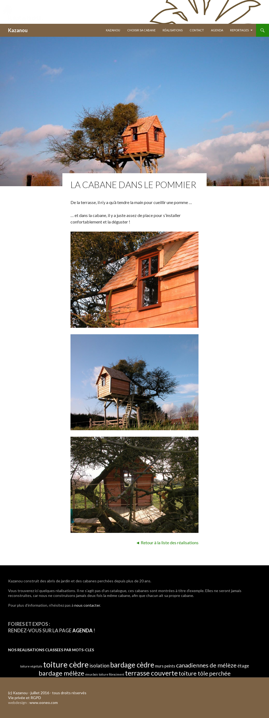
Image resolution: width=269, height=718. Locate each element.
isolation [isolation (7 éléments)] (99, 665)
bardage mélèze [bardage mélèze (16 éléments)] (61, 673)
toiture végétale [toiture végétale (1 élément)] (31, 666)
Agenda (217, 30)
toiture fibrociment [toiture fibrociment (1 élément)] (111, 674)
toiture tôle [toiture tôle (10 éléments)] (193, 673)
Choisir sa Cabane (141, 30)
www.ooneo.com (43, 702)
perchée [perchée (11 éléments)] (220, 673)
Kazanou (18, 30)
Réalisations (173, 30)
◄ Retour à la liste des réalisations (167, 542)
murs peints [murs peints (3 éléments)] (165, 665)
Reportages (239, 30)
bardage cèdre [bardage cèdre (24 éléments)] (132, 664)
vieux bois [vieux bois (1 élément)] (91, 674)
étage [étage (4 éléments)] (243, 665)
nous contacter (87, 605)
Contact (197, 30)
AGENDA (82, 630)
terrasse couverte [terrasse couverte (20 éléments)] (151, 673)
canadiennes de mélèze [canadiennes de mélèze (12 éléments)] (206, 665)
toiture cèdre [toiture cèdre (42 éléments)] (66, 664)
